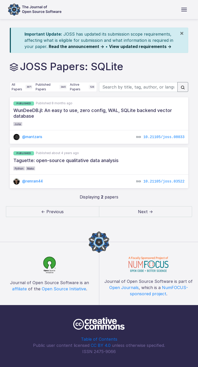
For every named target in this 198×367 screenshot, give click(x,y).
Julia (18, 124)
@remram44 (28, 181)
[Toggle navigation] (184, 9)
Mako (30, 168)
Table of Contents (99, 339)
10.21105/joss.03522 (164, 181)
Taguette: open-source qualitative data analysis (66, 160)
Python (19, 168)
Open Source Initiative (64, 288)
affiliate (19, 288)
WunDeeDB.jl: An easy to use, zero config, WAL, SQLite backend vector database (92, 113)
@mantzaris (27, 136)
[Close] (182, 33)
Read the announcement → (76, 46)
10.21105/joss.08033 (164, 137)
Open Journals (124, 287)
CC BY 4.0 (101, 345)
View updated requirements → (140, 46)
